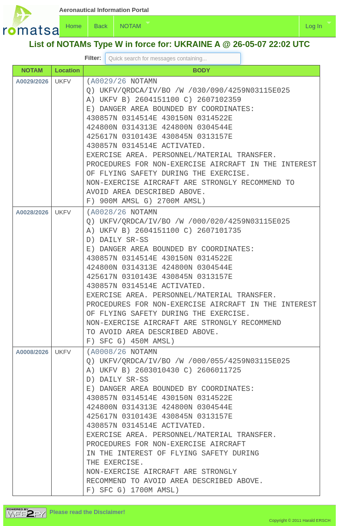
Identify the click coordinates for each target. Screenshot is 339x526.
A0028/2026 (32, 212)
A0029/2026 (32, 81)
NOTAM (131, 25)
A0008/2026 (32, 352)
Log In (315, 25)
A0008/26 (108, 352)
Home (73, 26)
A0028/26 (108, 212)
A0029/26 (108, 82)
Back (100, 26)
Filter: (92, 57)
